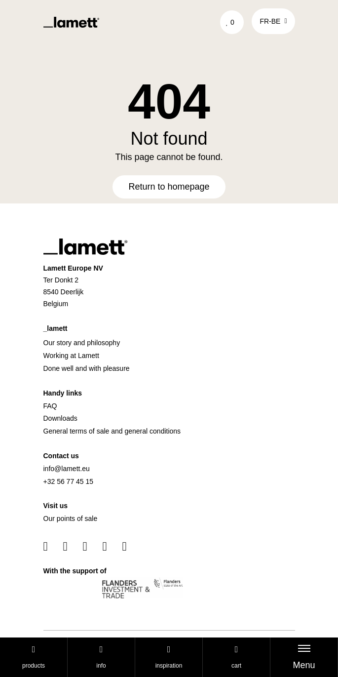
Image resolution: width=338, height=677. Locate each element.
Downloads (60, 418)
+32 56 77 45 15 (68, 481)
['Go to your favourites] (232, 22)
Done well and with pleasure (86, 368)
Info (101, 657)
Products (33, 657)
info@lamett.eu (66, 469)
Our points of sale (70, 518)
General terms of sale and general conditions (112, 431)
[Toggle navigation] (304, 657)
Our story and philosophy (81, 343)
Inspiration (169, 657)
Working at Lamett (71, 355)
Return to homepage (168, 187)
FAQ (50, 406)
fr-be (273, 21)
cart (236, 657)
